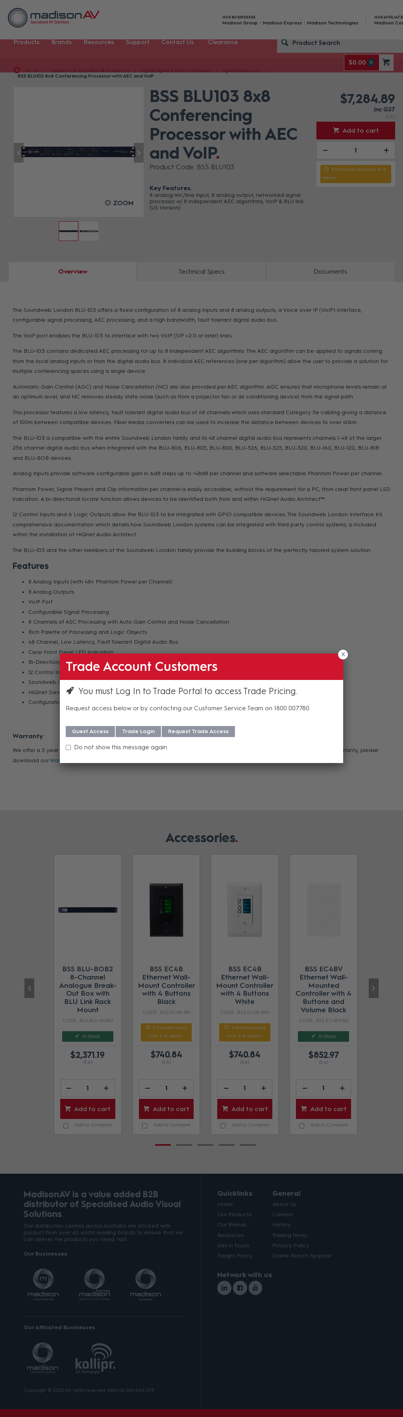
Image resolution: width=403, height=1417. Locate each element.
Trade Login (138, 731)
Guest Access (90, 731)
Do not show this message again (120, 747)
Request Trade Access (198, 731)
